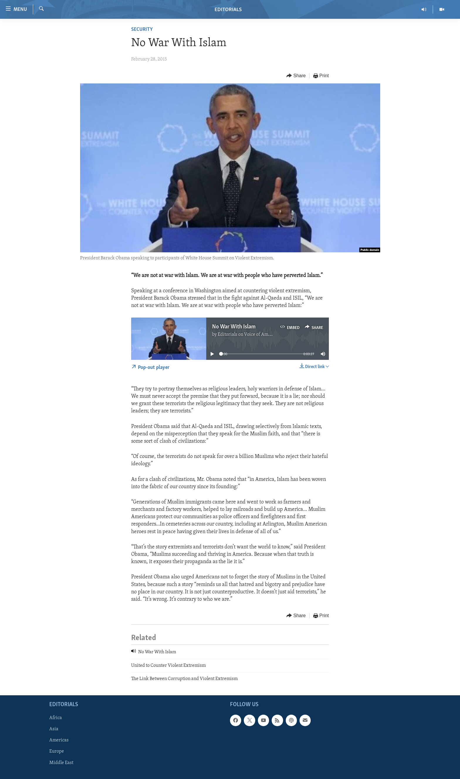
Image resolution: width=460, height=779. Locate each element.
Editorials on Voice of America (248, 334)
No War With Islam (234, 327)
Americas (59, 740)
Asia (53, 729)
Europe (56, 751)
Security (142, 29)
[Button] (296, 76)
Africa (55, 718)
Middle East (61, 762)
